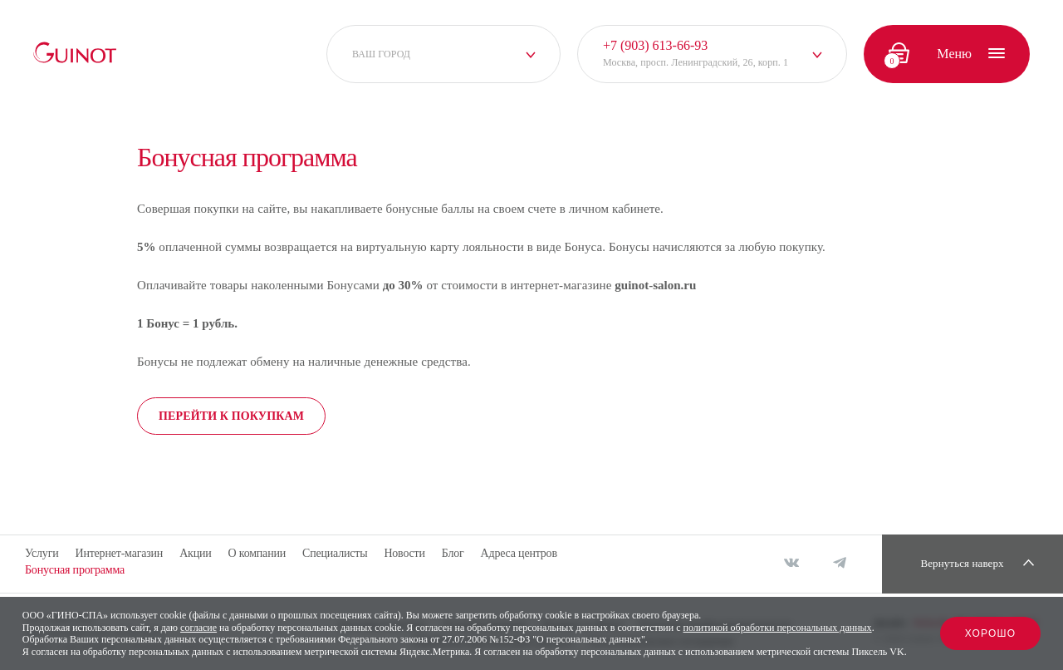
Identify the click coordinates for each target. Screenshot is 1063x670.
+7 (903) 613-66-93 (655, 45)
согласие (198, 627)
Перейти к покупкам (231, 416)
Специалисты (334, 553)
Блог (453, 553)
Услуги (41, 553)
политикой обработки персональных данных (777, 627)
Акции (195, 553)
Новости (404, 553)
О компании (257, 553)
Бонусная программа (75, 570)
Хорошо (990, 633)
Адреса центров (519, 553)
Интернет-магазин (119, 553)
